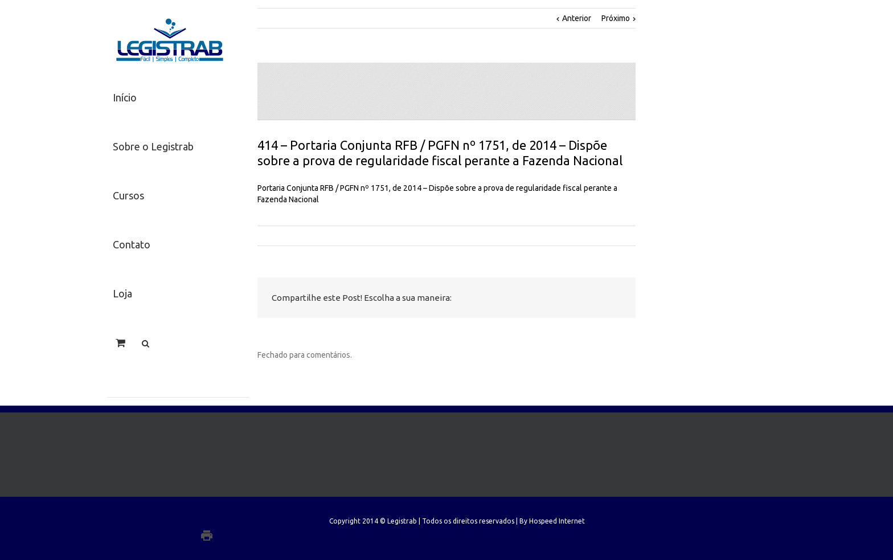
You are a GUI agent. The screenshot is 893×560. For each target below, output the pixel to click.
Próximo (615, 18)
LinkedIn (559, 297)
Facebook (511, 298)
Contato (131, 244)
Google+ (230, 535)
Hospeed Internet (557, 521)
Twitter (534, 298)
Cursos (128, 195)
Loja (122, 293)
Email (613, 299)
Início (125, 97)
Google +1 (585, 298)
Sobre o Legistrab (153, 146)
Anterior (576, 18)
